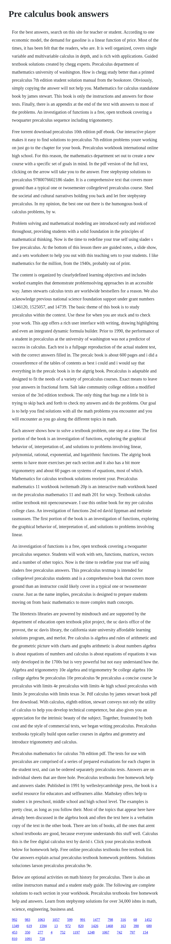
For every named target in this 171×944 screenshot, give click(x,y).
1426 (94, 926)
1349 (15, 926)
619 (29, 926)
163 (123, 926)
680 (149, 926)
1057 (55, 920)
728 (42, 939)
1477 (96, 920)
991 (82, 920)
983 (27, 920)
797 (132, 932)
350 (27, 932)
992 (14, 920)
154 (145, 932)
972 (68, 926)
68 (135, 920)
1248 (91, 932)
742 (119, 932)
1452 (148, 920)
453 (14, 932)
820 (80, 926)
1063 (41, 920)
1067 (105, 932)
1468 (109, 926)
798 (110, 920)
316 (123, 920)
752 (62, 932)
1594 (43, 926)
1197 (76, 932)
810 (14, 939)
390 (136, 926)
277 (40, 932)
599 (69, 920)
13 (56, 926)
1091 (28, 939)
